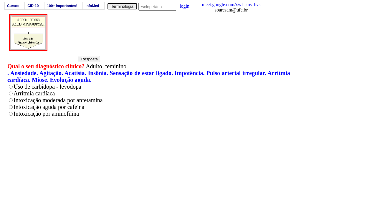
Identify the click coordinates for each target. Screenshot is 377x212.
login (184, 6)
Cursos (13, 6)
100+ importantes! (62, 6)
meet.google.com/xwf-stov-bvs (231, 4)
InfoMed (92, 6)
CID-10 (33, 6)
